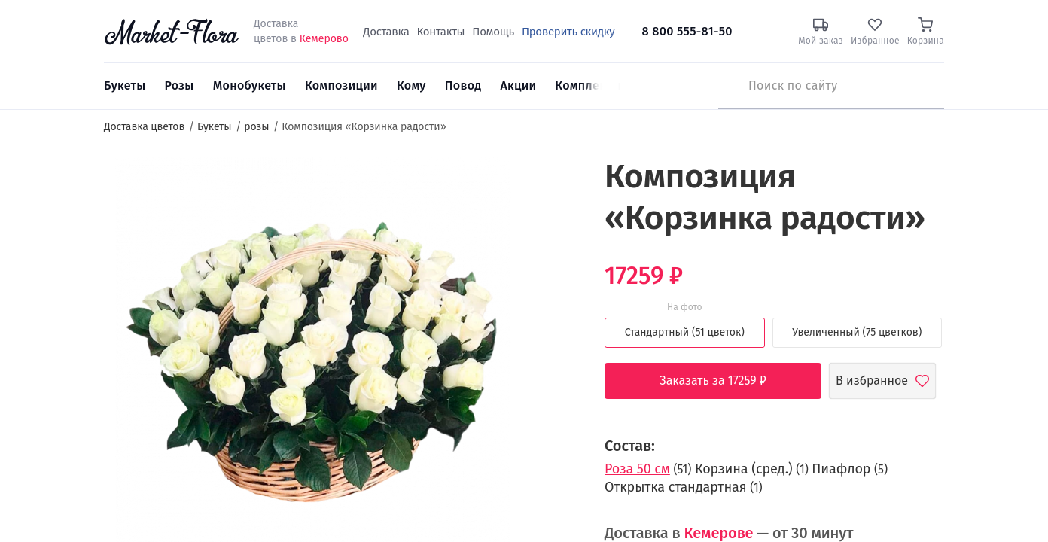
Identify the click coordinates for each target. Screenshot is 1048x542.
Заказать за (724, 381)
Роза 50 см (637, 469)
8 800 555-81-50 (687, 31)
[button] (550, 184)
